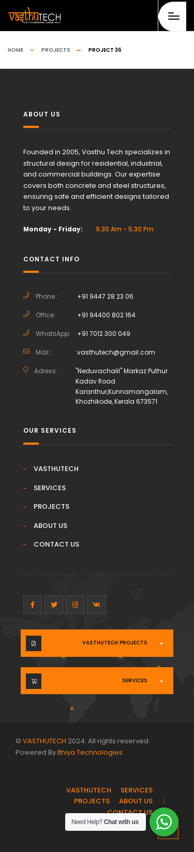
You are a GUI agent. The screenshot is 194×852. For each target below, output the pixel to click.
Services (134, 680)
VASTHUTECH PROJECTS (114, 643)
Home (15, 50)
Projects (55, 50)
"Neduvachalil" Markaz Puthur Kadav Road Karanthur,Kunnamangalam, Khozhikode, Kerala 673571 (122, 386)
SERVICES (50, 488)
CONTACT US (56, 544)
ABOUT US (50, 526)
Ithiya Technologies (90, 752)
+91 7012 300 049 (103, 333)
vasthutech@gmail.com (116, 352)
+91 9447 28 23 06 (105, 296)
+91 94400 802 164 (106, 315)
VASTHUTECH (56, 469)
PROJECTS (51, 506)
